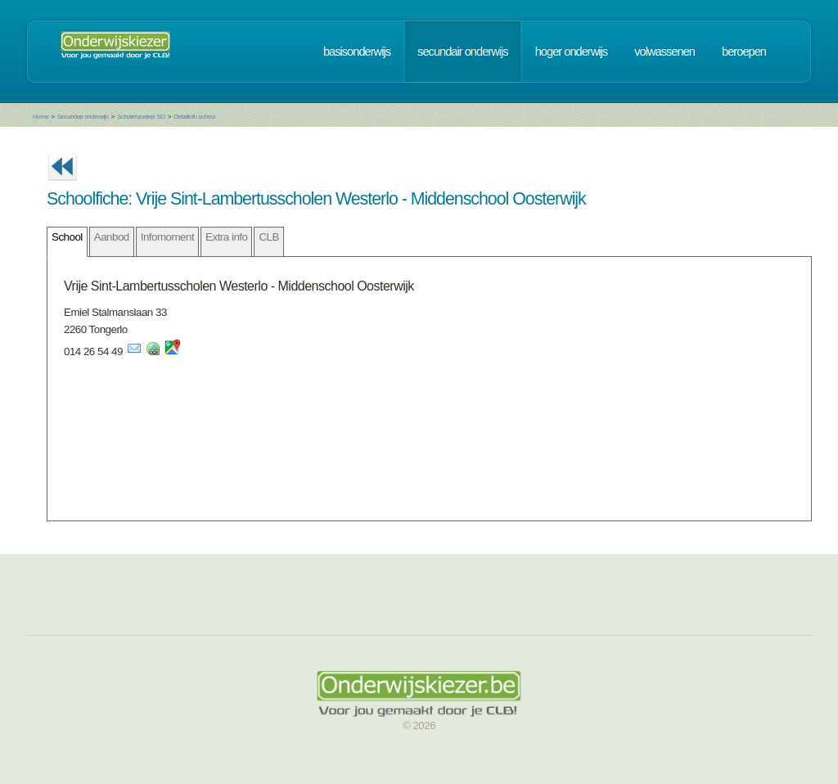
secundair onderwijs (462, 51)
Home (40, 116)
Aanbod (111, 237)
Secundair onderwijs (83, 116)
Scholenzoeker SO (141, 116)
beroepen (744, 51)
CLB (268, 237)
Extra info (226, 237)
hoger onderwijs (571, 51)
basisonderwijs (356, 51)
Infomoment (167, 237)
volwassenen (664, 51)
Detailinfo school (193, 116)
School (67, 237)
